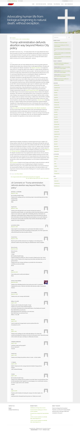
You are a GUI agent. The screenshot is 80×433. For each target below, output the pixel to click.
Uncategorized (56, 173)
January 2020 (56, 126)
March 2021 (56, 99)
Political (21, 173)
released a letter (40, 100)
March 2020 (56, 121)
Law (15, 173)
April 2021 (56, 97)
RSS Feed (44, 429)
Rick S (55, 63)
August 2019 (56, 136)
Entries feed (56, 180)
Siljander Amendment (36, 67)
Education (56, 158)
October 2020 (56, 104)
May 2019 (55, 144)
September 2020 (57, 107)
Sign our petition (13, 162)
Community (56, 156)
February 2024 (56, 85)
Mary (12, 329)
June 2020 (56, 114)
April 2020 (56, 119)
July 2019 (55, 139)
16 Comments (13, 37)
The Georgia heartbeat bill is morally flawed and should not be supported (25, 176)
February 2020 (56, 124)
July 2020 (55, 112)
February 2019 (56, 148)
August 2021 (56, 90)
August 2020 (56, 109)
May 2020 (55, 117)
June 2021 (56, 94)
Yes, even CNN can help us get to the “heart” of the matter (37, 178)
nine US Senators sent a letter (32, 90)
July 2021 (55, 92)
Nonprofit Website (34, 429)
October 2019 (56, 131)
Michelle (13, 319)
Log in (55, 178)
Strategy (55, 171)
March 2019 (56, 146)
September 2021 (57, 87)
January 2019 (56, 151)
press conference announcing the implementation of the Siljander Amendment (29, 108)
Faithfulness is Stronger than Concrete (60, 42)
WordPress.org (56, 185)
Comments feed (57, 183)
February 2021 (56, 102)
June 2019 (56, 141)
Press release (56, 168)
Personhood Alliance (26, 39)
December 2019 (57, 129)
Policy (18, 173)
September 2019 (57, 134)
